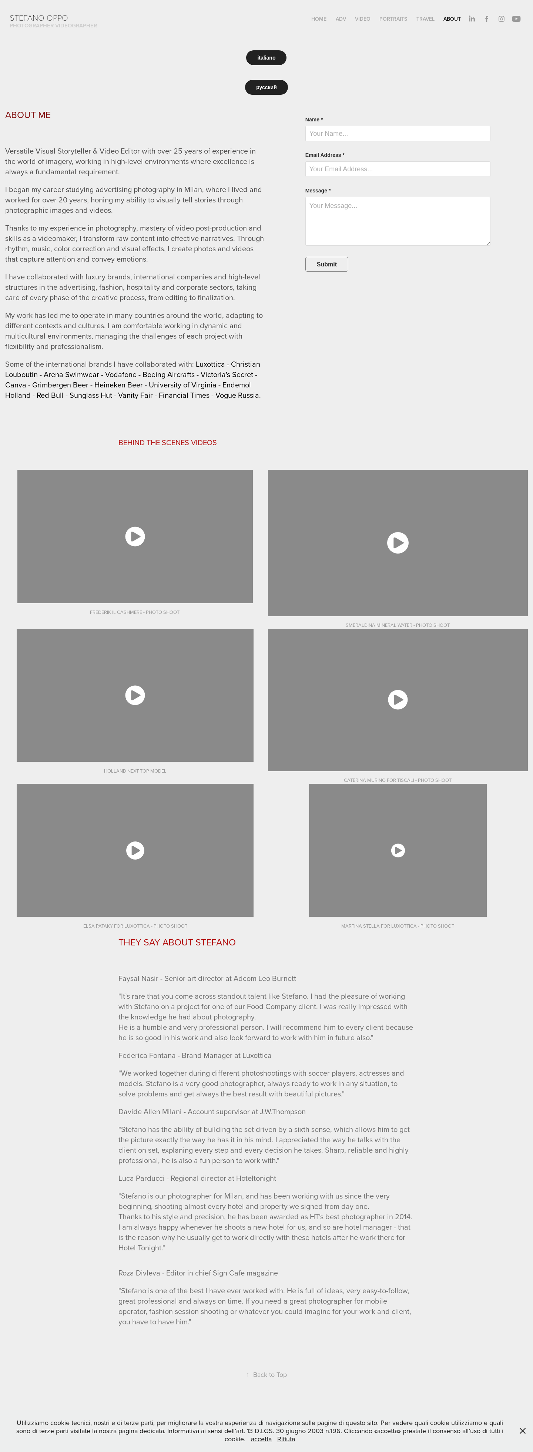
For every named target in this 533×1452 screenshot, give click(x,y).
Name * (314, 119)
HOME (318, 19)
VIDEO (363, 19)
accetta (261, 1438)
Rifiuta (286, 1438)
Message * (318, 190)
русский (266, 87)
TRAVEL (425, 19)
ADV (341, 19)
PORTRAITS (393, 19)
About (452, 19)
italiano (266, 58)
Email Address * (325, 155)
